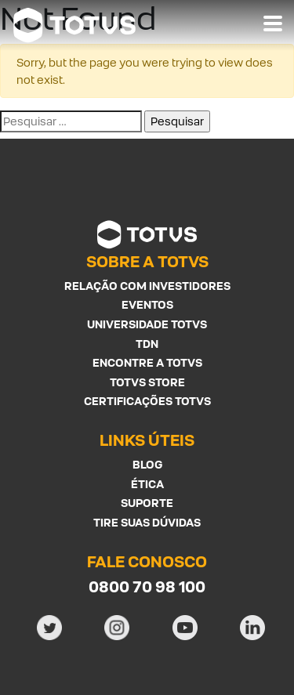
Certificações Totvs (147, 400)
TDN (147, 343)
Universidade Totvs (147, 324)
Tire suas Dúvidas (147, 522)
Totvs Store (147, 382)
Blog (147, 464)
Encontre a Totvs (147, 362)
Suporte (147, 502)
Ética (147, 483)
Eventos (147, 304)
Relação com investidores (147, 285)
